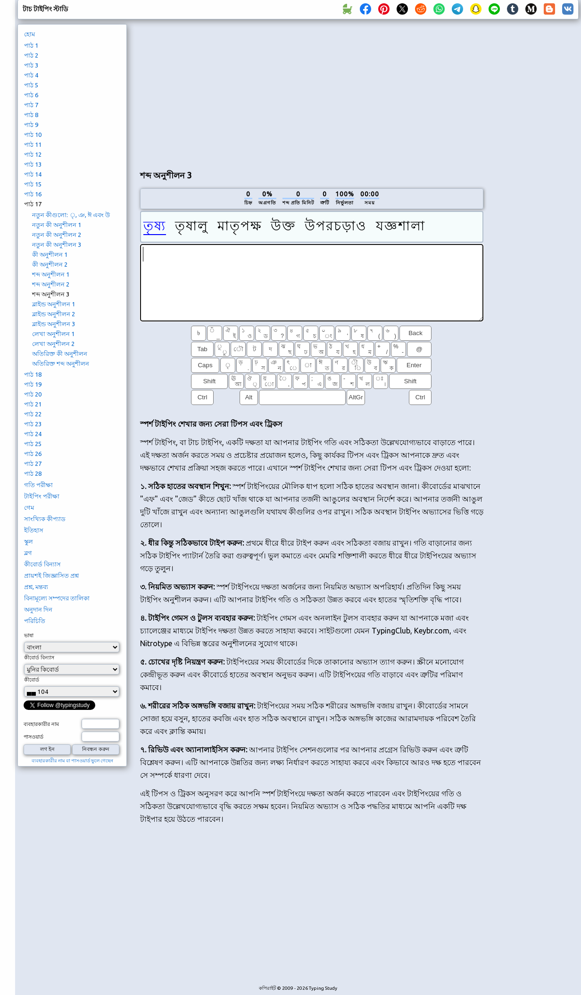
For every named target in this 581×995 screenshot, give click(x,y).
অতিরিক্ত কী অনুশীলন (59, 353)
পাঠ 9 (31, 124)
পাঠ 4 (31, 75)
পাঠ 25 (33, 443)
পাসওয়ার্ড (33, 737)
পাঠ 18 (33, 374)
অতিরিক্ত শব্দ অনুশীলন (60, 363)
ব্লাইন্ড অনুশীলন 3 (53, 323)
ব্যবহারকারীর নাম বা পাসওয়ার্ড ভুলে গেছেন (72, 760)
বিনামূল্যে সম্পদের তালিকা (57, 598)
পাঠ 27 (33, 463)
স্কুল (28, 541)
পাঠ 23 (33, 424)
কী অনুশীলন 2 (49, 264)
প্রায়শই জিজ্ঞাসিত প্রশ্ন (51, 575)
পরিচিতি (34, 620)
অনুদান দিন (38, 609)
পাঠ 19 (33, 384)
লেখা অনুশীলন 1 (53, 333)
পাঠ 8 (31, 114)
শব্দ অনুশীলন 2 (50, 284)
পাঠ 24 (33, 433)
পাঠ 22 (33, 414)
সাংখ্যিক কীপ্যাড (45, 518)
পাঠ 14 (33, 174)
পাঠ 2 (31, 55)
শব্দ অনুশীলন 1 (50, 274)
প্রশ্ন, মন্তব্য (36, 586)
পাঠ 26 (33, 453)
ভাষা (28, 635)
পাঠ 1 (31, 45)
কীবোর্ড (31, 680)
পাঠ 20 (33, 394)
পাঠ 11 (33, 144)
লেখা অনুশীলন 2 (53, 343)
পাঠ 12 (33, 154)
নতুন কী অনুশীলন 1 (56, 224)
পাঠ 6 (31, 95)
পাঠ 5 (31, 85)
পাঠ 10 (33, 134)
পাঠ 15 (33, 184)
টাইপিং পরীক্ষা (41, 496)
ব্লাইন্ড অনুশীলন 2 (53, 314)
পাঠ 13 (33, 164)
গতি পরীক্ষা (38, 484)
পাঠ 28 (33, 473)
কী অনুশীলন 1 (49, 254)
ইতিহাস (33, 530)
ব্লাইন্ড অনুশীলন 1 (53, 304)
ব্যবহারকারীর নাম (41, 724)
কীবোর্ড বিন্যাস (42, 564)
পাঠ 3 (31, 65)
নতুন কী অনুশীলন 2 (56, 234)
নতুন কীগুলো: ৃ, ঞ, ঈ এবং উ (71, 214)
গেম (29, 507)
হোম (29, 34)
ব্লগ (28, 552)
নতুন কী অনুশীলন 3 (56, 244)
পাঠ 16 (33, 194)
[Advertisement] (311, 92)
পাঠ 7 (31, 104)
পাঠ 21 (33, 404)
